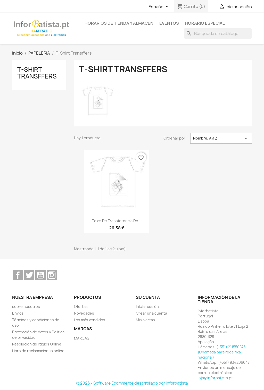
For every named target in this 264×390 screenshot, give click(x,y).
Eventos (169, 23)
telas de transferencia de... (116, 220)
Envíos (18, 313)
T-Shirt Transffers (37, 73)
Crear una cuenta (151, 313)
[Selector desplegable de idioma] (159, 7)
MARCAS (81, 338)
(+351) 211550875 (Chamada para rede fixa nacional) (221, 352)
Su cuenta (148, 297)
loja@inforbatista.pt (215, 377)
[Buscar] (218, 33)
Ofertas (81, 306)
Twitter (29, 275)
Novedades (84, 313)
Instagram (52, 275)
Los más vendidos (89, 319)
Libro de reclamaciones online (38, 350)
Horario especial (205, 23)
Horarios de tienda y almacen (119, 23)
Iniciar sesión (147, 306)
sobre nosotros (26, 306)
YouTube (40, 275)
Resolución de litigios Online (36, 344)
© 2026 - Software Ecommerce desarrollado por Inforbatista (132, 383)
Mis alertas (145, 319)
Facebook (18, 275)
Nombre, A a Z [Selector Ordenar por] (221, 138)
